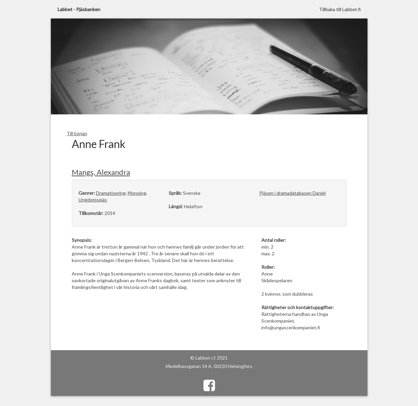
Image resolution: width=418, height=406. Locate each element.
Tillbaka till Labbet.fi (340, 9)
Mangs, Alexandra (101, 172)
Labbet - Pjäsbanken (79, 9)
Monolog (137, 193)
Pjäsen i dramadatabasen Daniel (292, 193)
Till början (77, 133)
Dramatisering (111, 193)
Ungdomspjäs (92, 199)
